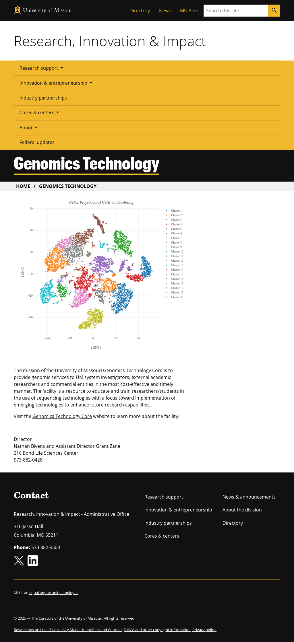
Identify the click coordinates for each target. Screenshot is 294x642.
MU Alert (189, 10)
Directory (139, 10)
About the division (242, 510)
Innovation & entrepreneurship (57, 82)
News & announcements (249, 497)
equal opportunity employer (53, 592)
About (30, 127)
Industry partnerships (43, 98)
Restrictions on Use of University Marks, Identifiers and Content (68, 629)
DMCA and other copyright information (157, 629)
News (165, 10)
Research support (42, 67)
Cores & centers (40, 112)
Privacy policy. (204, 629)
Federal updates (37, 142)
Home (23, 186)
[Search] (274, 11)
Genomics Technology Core (62, 416)
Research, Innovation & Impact (110, 40)
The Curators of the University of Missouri (66, 618)
